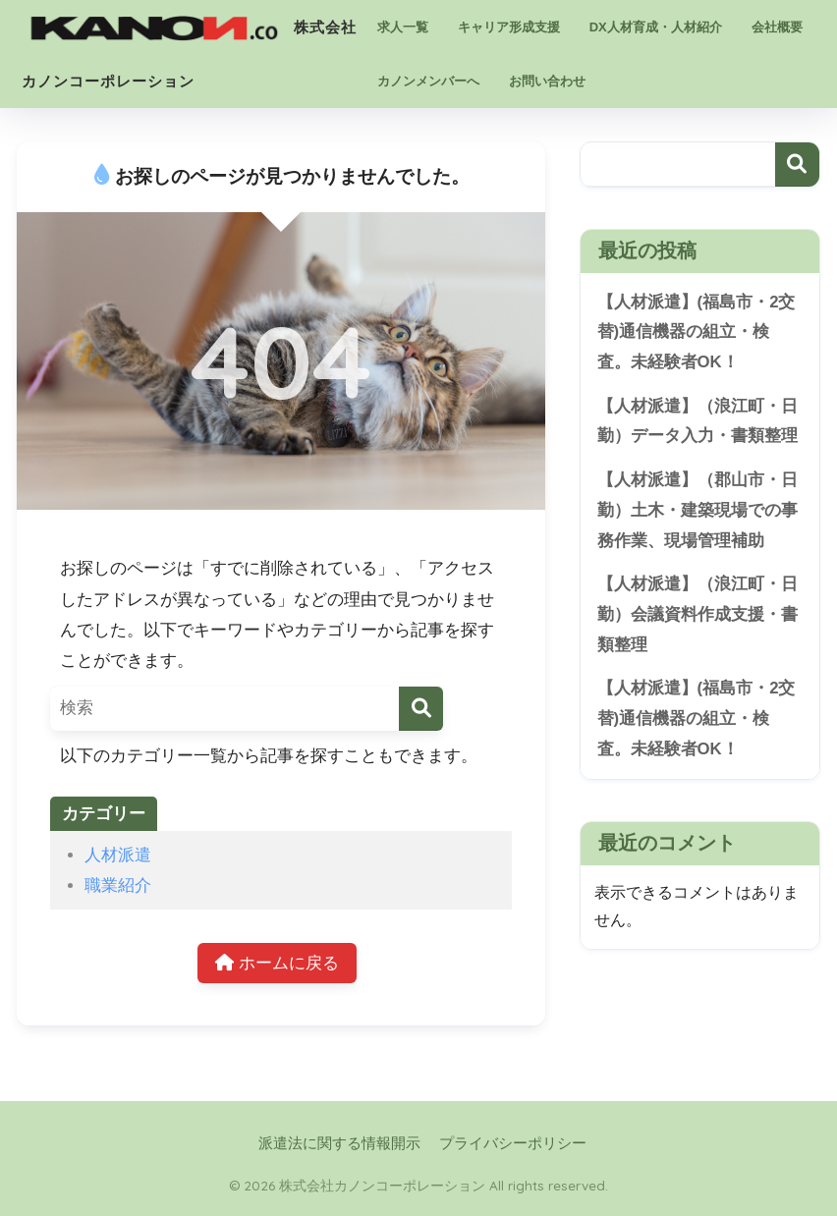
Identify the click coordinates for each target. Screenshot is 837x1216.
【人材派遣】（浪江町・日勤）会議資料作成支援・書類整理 (697, 614)
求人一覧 (402, 27)
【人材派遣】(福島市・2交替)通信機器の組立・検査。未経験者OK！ (696, 332)
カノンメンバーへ (428, 81)
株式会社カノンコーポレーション (189, 24)
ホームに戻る (277, 963)
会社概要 (777, 27)
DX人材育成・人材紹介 (655, 27)
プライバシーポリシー (512, 1143)
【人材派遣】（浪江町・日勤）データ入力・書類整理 (697, 421)
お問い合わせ (547, 81)
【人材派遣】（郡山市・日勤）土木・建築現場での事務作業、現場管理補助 (697, 509)
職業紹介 (117, 885)
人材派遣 (117, 855)
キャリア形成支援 (509, 27)
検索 (797, 164)
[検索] (421, 709)
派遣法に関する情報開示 (339, 1143)
